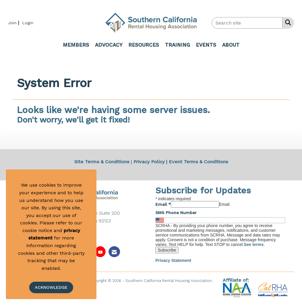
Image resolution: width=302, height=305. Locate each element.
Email (163, 204)
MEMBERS (76, 45)
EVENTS (206, 45)
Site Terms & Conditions (101, 161)
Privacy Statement (173, 260)
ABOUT (230, 45)
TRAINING (177, 45)
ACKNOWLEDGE (51, 287)
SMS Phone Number (176, 212)
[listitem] (14, 22)
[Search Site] (287, 22)
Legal (151, 287)
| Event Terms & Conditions (197, 161)
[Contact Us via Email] (114, 251)
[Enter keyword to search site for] (247, 23)
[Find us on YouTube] (100, 251)
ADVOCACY (108, 45)
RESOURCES (143, 45)
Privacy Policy (149, 161)
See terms (254, 244)
